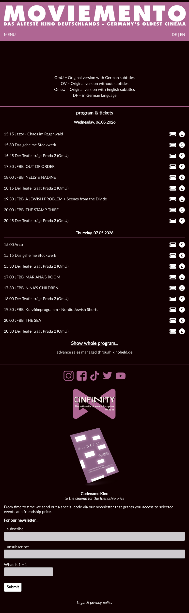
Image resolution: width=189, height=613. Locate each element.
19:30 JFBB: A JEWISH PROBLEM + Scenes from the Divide (55, 199)
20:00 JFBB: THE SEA (22, 321)
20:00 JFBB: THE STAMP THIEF (31, 210)
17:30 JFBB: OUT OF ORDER (29, 167)
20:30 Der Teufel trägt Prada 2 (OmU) (36, 331)
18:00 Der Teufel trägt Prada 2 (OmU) (36, 299)
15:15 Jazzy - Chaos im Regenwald (33, 134)
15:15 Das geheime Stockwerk (30, 256)
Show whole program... (94, 343)
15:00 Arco (13, 245)
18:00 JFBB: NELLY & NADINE (30, 177)
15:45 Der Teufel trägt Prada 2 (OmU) (36, 156)
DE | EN (178, 35)
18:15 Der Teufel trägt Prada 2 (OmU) (36, 188)
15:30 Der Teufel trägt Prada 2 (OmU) (36, 266)
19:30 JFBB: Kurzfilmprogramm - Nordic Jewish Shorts (51, 310)
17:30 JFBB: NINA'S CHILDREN (31, 288)
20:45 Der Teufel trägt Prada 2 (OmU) (36, 221)
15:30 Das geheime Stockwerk (30, 145)
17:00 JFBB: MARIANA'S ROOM (32, 277)
